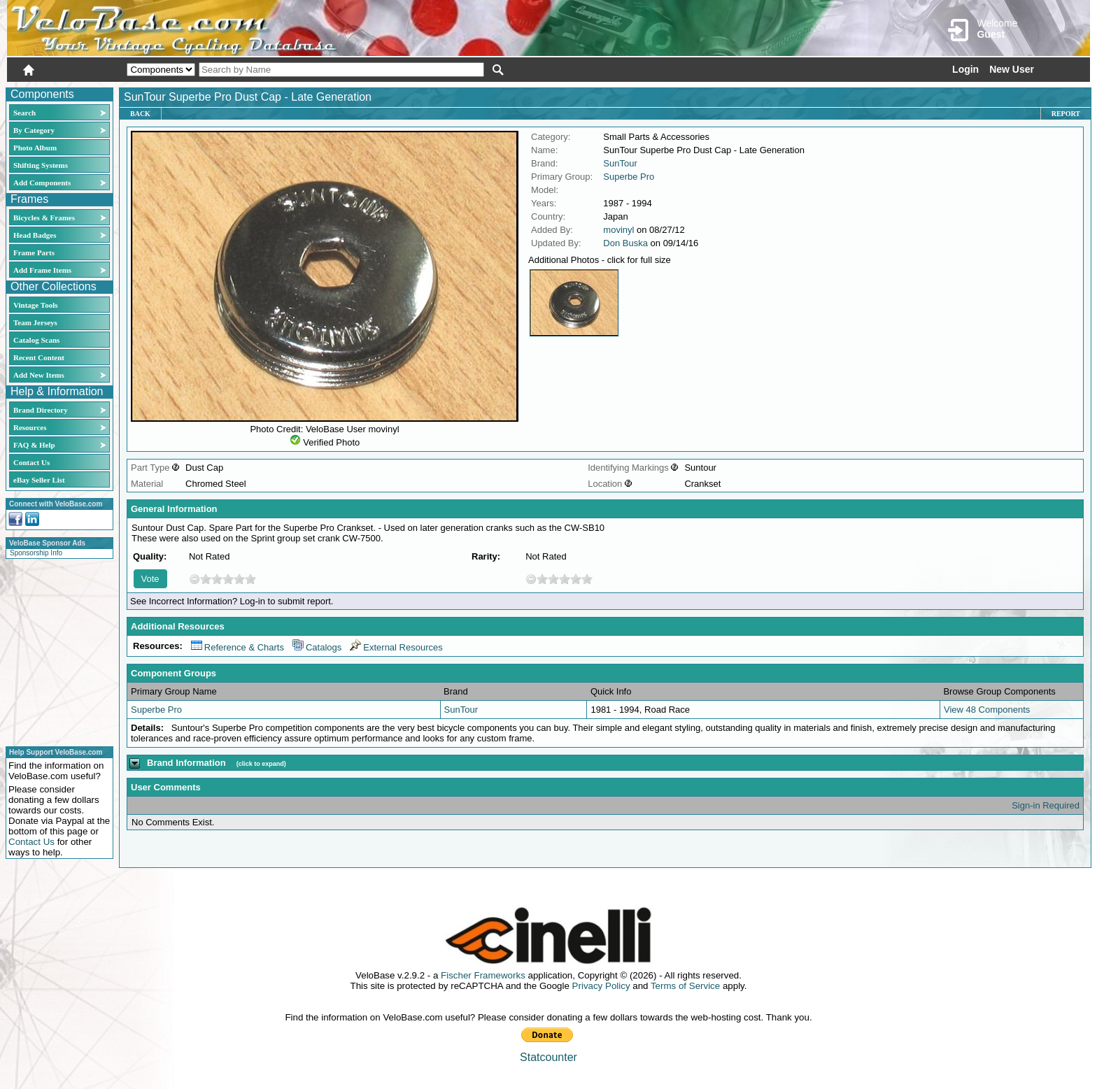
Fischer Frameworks (483, 975)
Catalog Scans (36, 340)
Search (24, 112)
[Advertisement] (55, 650)
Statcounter (548, 1057)
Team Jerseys (35, 322)
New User (1011, 69)
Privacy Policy (601, 986)
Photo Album (35, 147)
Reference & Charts (237, 647)
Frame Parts (34, 252)
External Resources (396, 647)
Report (1066, 114)
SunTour (620, 163)
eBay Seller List (39, 480)
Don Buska (625, 243)
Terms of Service (685, 986)
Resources (29, 427)
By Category (34, 130)
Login (965, 69)
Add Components (42, 182)
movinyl (618, 230)
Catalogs (316, 647)
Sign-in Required (1046, 805)
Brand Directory (40, 410)
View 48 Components (987, 709)
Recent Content (38, 357)
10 (250, 579)
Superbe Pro (628, 176)
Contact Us (31, 462)
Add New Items (38, 375)
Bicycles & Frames (45, 217)
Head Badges (34, 235)
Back (140, 114)
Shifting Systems (40, 165)
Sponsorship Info (36, 553)
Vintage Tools (35, 305)
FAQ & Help (34, 445)
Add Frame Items (42, 270)
